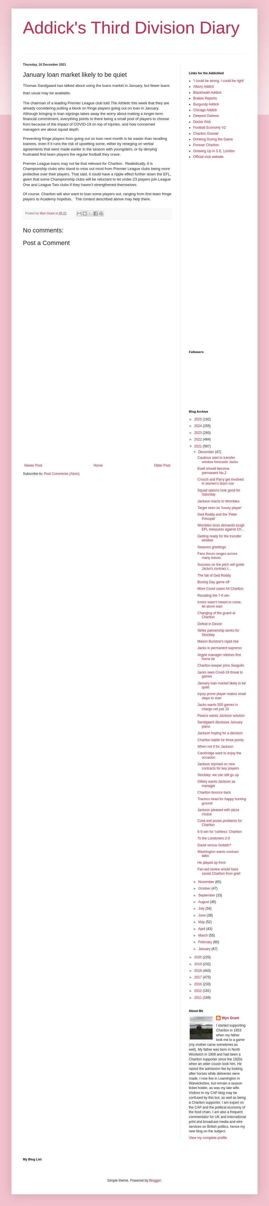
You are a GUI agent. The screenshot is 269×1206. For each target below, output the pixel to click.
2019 (198, 964)
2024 (198, 426)
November (206, 882)
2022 (198, 439)
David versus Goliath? (214, 845)
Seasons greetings (211, 547)
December (206, 452)
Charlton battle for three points (220, 740)
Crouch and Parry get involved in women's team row (220, 481)
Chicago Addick (205, 110)
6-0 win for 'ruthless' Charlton (219, 832)
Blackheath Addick (207, 93)
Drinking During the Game (213, 139)
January (204, 949)
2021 (198, 446)
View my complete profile (208, 1138)
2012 (198, 991)
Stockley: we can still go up (218, 775)
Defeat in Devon (209, 624)
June (202, 915)
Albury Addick (203, 87)
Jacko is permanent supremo (219, 648)
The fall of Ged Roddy (214, 575)
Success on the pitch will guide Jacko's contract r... (220, 567)
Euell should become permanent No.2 (213, 471)
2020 (198, 957)
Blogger (155, 1180)
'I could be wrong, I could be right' (218, 81)
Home (98, 465)
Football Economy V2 (209, 128)
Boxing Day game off (213, 582)
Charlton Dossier (206, 134)
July (201, 909)
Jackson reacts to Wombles (218, 501)
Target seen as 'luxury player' (219, 508)
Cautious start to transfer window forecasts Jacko (217, 460)
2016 (198, 984)
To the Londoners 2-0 (213, 838)
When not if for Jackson (215, 747)
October (204, 888)
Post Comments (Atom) (62, 474)
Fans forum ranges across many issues (217, 556)
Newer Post (33, 465)
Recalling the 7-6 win (213, 596)
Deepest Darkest (206, 116)
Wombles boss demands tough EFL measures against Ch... (221, 527)
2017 (198, 977)
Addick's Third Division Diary (131, 27)
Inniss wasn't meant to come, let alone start (219, 604)
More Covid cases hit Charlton (220, 589)
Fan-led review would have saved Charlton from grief (218, 871)
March (203, 935)
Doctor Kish (202, 122)
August (204, 902)
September (207, 895)
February (205, 942)
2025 (198, 419)
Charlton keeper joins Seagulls (220, 665)
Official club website (208, 157)
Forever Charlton (206, 145)
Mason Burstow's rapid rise (218, 641)
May (202, 922)
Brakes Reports (205, 98)
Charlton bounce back (214, 792)
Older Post (162, 465)
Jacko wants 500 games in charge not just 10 (217, 707)
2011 (198, 998)
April (202, 929)
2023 (198, 433)
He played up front (211, 863)
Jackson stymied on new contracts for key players (218, 766)
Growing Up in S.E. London (214, 151)
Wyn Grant (230, 1018)
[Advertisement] (97, 416)
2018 (198, 971)
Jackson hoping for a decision (220, 733)
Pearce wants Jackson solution (221, 716)
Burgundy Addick (206, 104)
